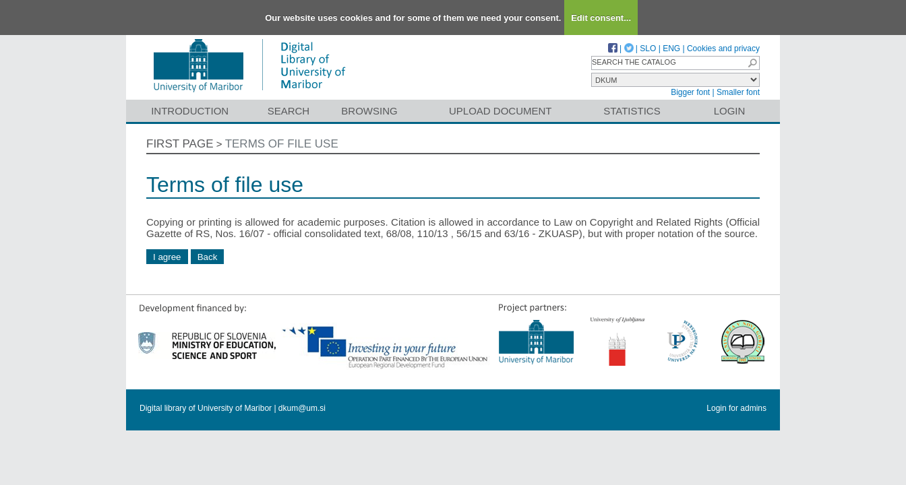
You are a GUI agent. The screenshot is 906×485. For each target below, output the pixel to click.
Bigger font (690, 92)
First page (180, 143)
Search (289, 111)
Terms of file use (281, 143)
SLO (648, 48)
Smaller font (738, 92)
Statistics (631, 111)
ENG (671, 48)
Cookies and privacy (723, 48)
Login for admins (736, 408)
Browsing (369, 111)
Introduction (190, 111)
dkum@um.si (302, 408)
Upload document (500, 111)
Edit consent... (601, 18)
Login (730, 111)
